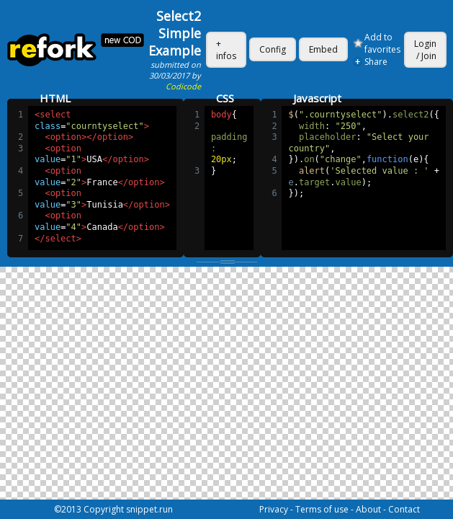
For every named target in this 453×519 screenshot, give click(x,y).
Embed (323, 49)
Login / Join (425, 49)
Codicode (183, 86)
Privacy (273, 509)
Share (375, 62)
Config (272, 49)
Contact (404, 509)
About (368, 509)
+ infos (226, 49)
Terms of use (322, 509)
